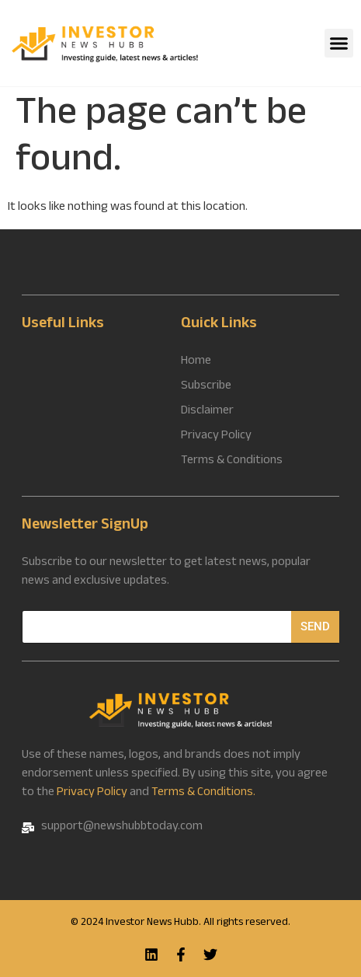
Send (315, 626)
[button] (339, 43)
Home (196, 362)
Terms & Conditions (232, 461)
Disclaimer (207, 412)
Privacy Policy (92, 793)
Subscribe (206, 387)
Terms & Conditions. (203, 793)
